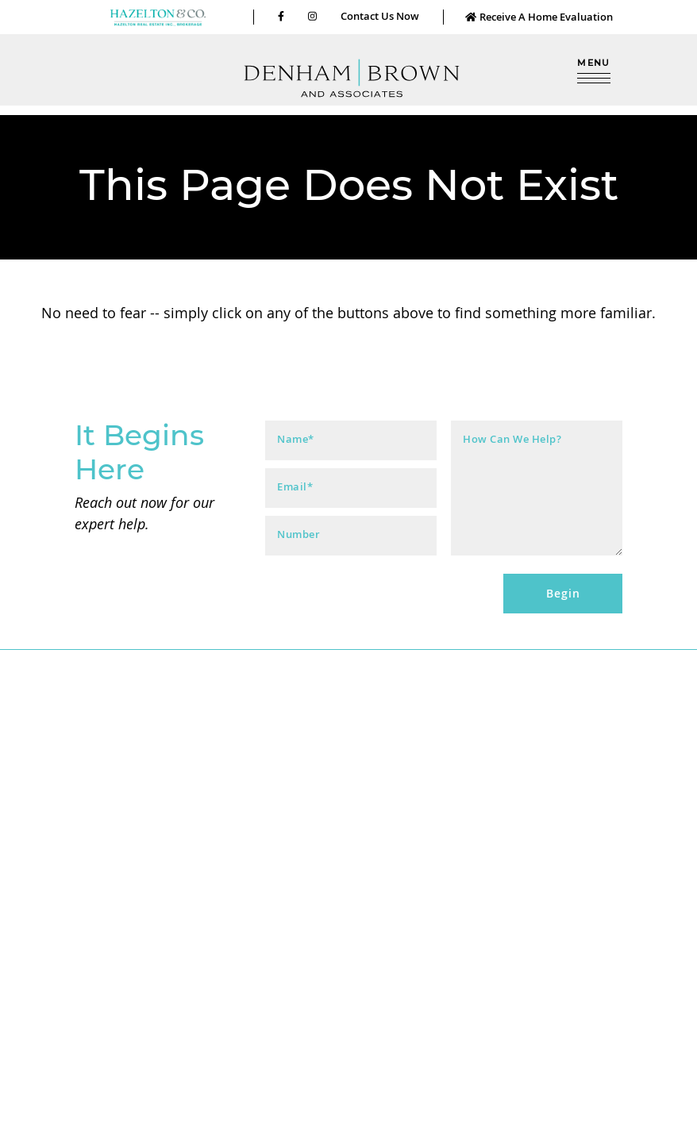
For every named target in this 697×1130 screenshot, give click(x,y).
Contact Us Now (380, 16)
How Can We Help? (512, 439)
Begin (563, 593)
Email (295, 487)
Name (295, 439)
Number (298, 534)
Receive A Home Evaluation (538, 17)
